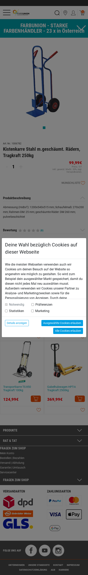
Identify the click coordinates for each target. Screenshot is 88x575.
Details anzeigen (17, 323)
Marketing (42, 311)
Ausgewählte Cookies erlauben (62, 323)
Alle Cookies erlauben (68, 330)
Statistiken (16, 311)
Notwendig (16, 304)
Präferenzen (43, 304)
